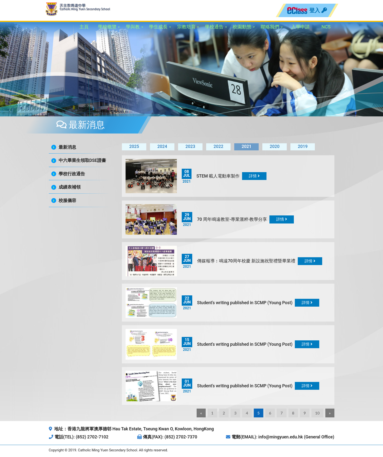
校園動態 (242, 27)
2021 (246, 146)
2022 (218, 146)
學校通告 (214, 27)
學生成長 (158, 27)
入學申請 (300, 27)
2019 (303, 146)
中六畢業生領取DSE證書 (82, 160)
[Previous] (201, 413)
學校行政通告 (72, 173)
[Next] (329, 413)
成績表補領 (70, 187)
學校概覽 (107, 27)
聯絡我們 (270, 27)
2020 (274, 146)
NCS (326, 27)
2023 (190, 146)
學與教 (133, 27)
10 (317, 413)
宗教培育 (186, 27)
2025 (134, 146)
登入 (318, 10)
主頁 (84, 27)
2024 (162, 146)
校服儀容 (67, 200)
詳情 (254, 176)
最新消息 (67, 147)
